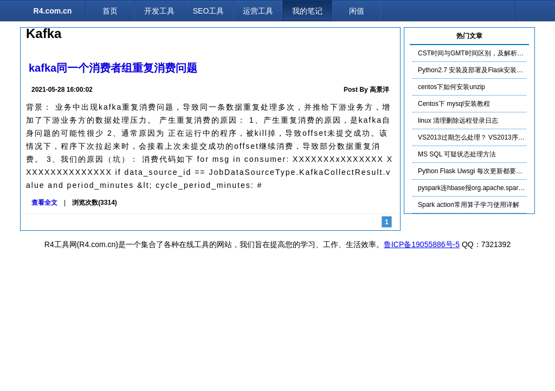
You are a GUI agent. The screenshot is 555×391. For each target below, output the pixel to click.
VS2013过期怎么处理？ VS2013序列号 (474, 137)
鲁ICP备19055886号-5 (422, 244)
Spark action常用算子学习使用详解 (468, 205)
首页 (110, 11)
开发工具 (159, 11)
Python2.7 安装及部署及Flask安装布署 (474, 70)
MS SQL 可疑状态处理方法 (457, 154)
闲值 (356, 11)
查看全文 (44, 202)
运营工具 (258, 11)
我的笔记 (307, 11)
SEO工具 (208, 11)
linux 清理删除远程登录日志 (458, 120)
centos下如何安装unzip (451, 87)
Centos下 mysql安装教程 (454, 104)
